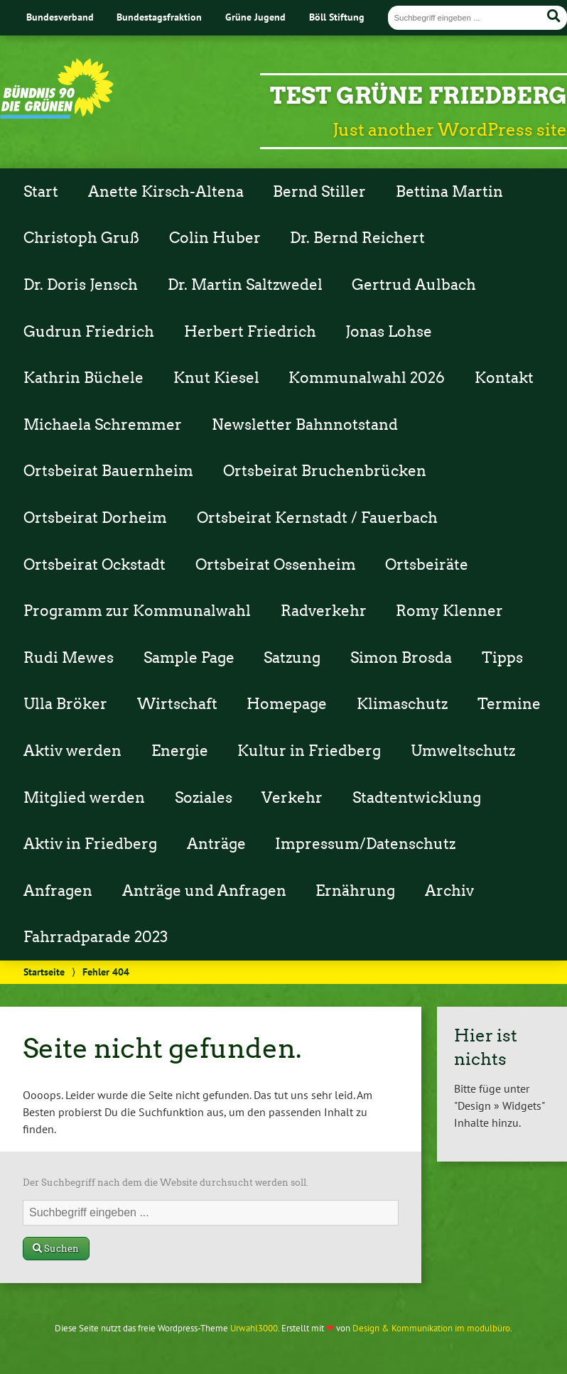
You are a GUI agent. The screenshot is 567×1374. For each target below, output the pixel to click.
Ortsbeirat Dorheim (95, 518)
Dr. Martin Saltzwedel (245, 285)
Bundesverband (60, 16)
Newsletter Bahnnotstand (305, 425)
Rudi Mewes (68, 658)
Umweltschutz (463, 751)
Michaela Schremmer (102, 425)
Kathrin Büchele (83, 378)
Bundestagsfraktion (159, 16)
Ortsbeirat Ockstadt (94, 565)
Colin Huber (215, 238)
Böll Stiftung (336, 16)
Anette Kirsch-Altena (166, 192)
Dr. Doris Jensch (80, 285)
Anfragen (57, 891)
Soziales (203, 798)
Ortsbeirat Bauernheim (108, 471)
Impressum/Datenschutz (365, 844)
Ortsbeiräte (426, 565)
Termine (509, 704)
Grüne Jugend (255, 16)
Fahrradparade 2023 (95, 937)
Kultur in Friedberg (309, 751)
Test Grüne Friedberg (418, 95)
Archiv (449, 891)
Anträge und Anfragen (204, 891)
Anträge (216, 844)
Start (40, 192)
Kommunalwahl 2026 (366, 378)
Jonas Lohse (388, 332)
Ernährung (355, 891)
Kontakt (504, 378)
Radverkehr (324, 611)
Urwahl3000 (254, 1328)
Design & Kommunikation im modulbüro (431, 1328)
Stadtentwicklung (416, 798)
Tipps (502, 658)
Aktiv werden (72, 751)
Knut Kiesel (216, 378)
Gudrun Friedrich (88, 332)
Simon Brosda (401, 658)
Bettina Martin (449, 192)
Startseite (44, 971)
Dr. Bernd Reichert (357, 238)
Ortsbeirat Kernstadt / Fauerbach (317, 518)
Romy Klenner (449, 611)
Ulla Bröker (65, 704)
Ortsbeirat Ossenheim (275, 565)
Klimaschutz (402, 704)
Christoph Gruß (81, 238)
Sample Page (189, 658)
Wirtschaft (177, 704)
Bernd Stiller (319, 192)
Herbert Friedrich (250, 332)
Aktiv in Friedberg (90, 844)
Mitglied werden (84, 798)
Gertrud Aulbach (414, 285)
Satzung (292, 658)
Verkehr (292, 798)
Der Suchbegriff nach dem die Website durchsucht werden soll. (165, 1182)
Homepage (287, 704)
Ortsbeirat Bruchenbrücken (324, 471)
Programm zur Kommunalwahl (137, 611)
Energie (179, 751)
